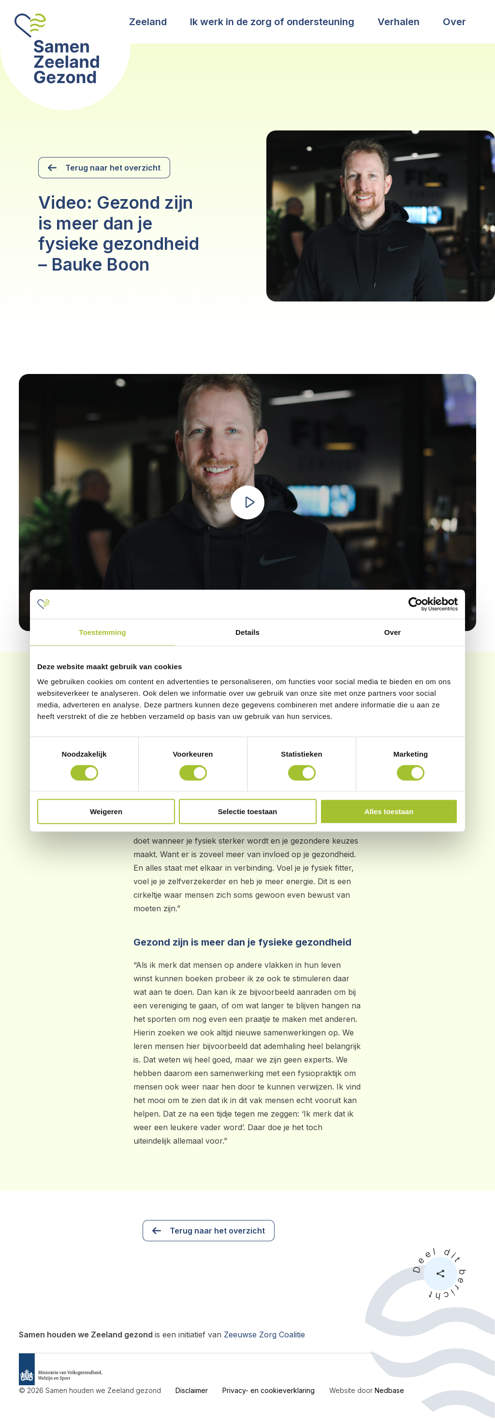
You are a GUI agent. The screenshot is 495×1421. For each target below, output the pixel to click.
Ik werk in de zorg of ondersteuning (272, 22)
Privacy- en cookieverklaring (268, 1390)
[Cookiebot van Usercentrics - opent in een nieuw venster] (415, 604)
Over (454, 22)
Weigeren (106, 811)
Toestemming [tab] (102, 632)
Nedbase (389, 1390)
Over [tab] (392, 632)
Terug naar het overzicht (112, 167)
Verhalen (399, 22)
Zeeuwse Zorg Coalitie (264, 1334)
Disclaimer (191, 1390)
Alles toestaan (389, 811)
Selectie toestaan (247, 811)
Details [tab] (247, 632)
